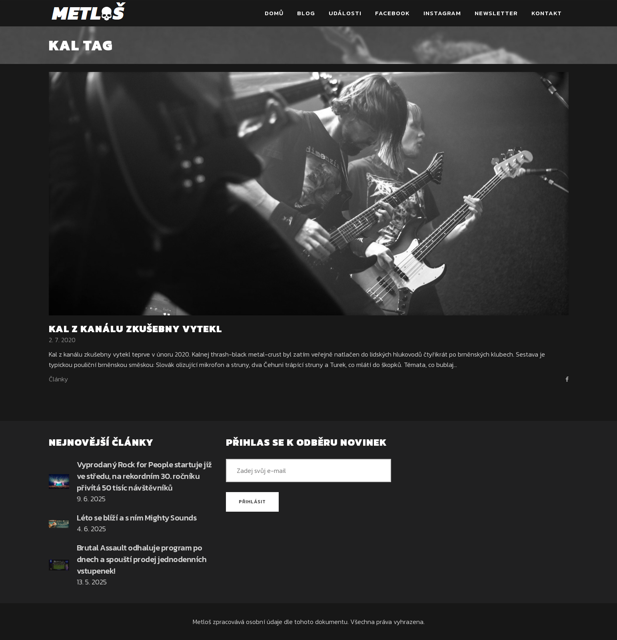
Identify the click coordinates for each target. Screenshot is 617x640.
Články (58, 379)
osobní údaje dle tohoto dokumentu (296, 621)
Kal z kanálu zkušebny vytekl (135, 329)
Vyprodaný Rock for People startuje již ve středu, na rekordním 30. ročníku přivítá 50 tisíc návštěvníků (144, 476)
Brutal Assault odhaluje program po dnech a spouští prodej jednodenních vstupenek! (142, 559)
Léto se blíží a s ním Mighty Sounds (137, 518)
